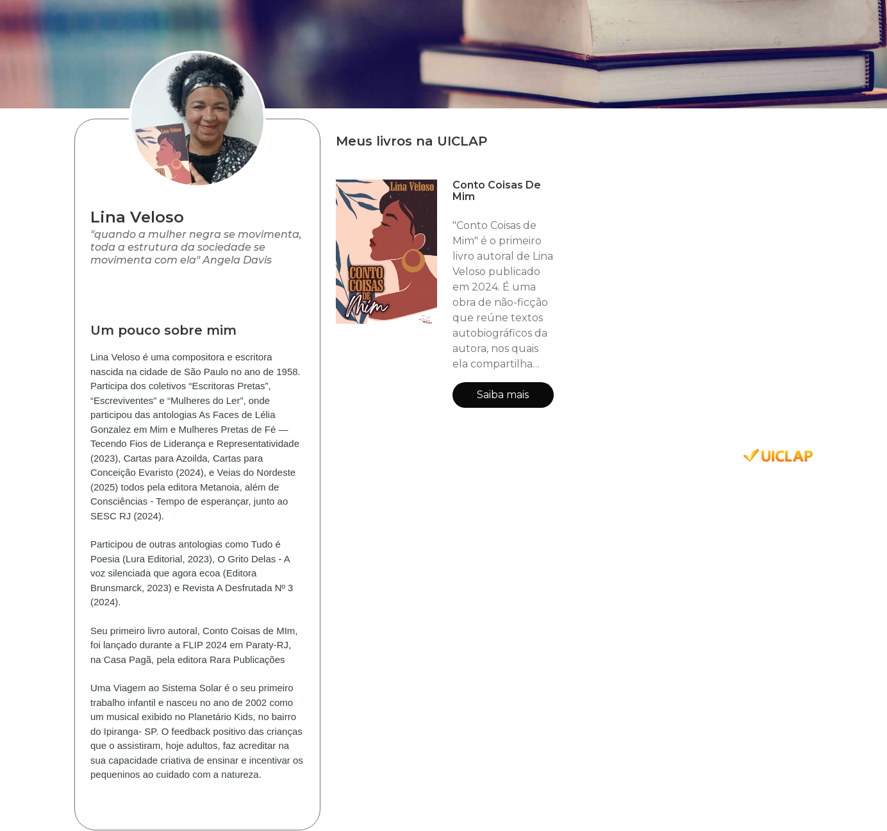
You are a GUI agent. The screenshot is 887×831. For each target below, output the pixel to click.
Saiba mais (503, 395)
